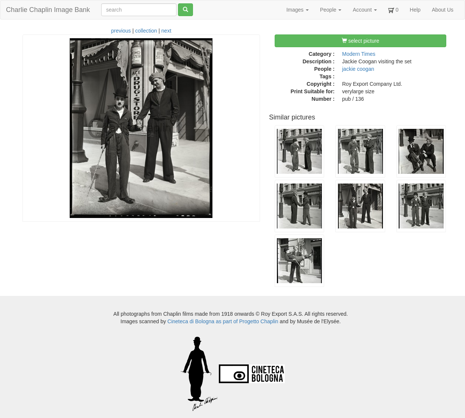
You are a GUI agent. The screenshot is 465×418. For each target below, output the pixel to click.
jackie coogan (358, 69)
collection (146, 31)
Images (297, 10)
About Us (442, 10)
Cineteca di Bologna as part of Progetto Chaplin (222, 321)
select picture (360, 41)
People (330, 10)
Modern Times (358, 54)
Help (415, 10)
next (166, 31)
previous (121, 31)
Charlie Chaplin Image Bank (48, 9)
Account (365, 10)
